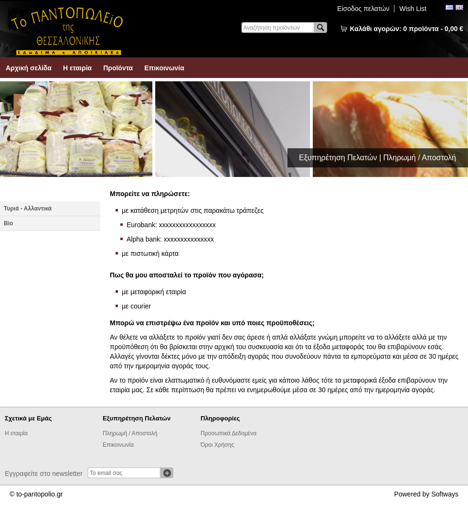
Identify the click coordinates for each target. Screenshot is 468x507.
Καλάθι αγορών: (406, 29)
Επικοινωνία (164, 68)
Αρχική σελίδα (29, 68)
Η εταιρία (77, 68)
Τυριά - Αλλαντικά (28, 208)
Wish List (412, 8)
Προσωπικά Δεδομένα (228, 433)
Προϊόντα (118, 68)
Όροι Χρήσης (217, 444)
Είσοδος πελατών (363, 8)
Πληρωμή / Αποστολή (130, 433)
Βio (8, 223)
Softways (444, 494)
